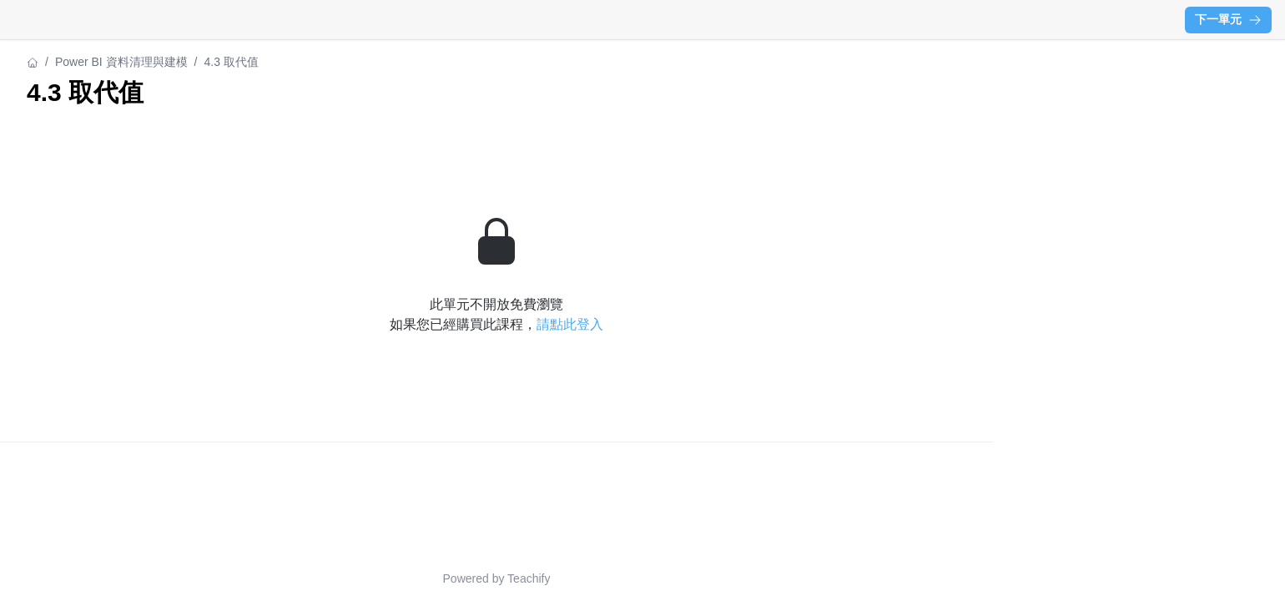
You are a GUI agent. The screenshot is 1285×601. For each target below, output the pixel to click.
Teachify (528, 578)
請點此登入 (570, 324)
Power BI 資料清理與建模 (121, 61)
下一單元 (1228, 19)
